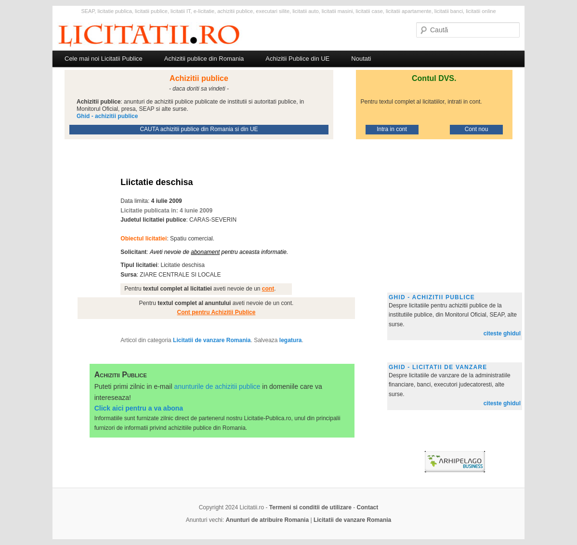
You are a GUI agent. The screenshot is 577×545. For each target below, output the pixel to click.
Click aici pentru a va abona (138, 408)
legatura (290, 340)
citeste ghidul (502, 333)
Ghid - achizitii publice (432, 297)
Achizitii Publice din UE (297, 58)
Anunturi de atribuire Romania (267, 520)
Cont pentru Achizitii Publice (216, 312)
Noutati (361, 58)
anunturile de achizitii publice (217, 386)
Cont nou (476, 129)
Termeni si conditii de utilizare (310, 507)
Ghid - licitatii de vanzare (438, 367)
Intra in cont (392, 129)
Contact (368, 507)
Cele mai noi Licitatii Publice (104, 58)
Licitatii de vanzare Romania (211, 340)
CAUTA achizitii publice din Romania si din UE (199, 129)
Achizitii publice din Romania (204, 58)
